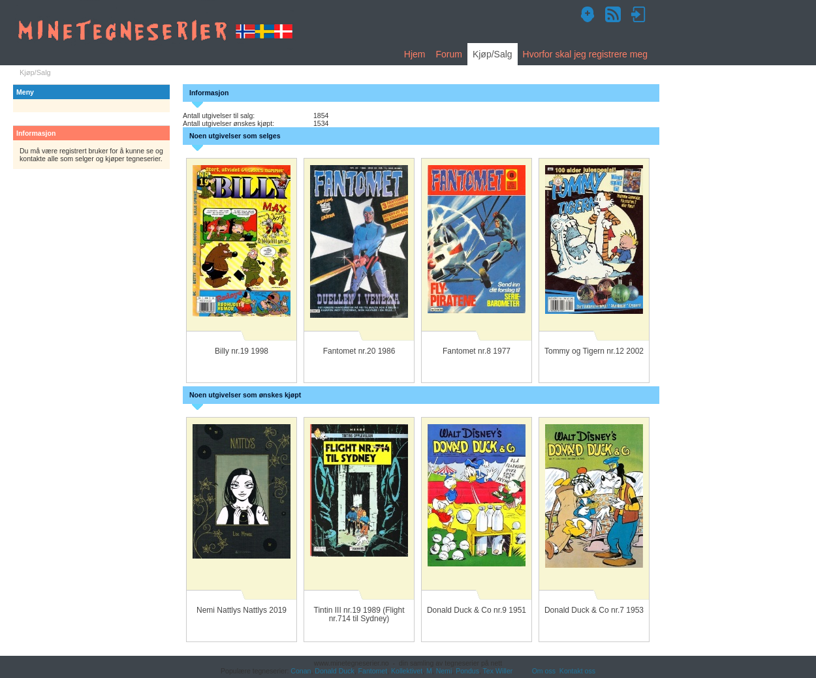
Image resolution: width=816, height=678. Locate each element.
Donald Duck (334, 671)
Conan (300, 671)
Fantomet (373, 671)
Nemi (444, 671)
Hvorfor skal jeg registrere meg (585, 54)
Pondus (467, 671)
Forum (448, 54)
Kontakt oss (577, 671)
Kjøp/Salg (492, 54)
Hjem (415, 54)
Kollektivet (406, 671)
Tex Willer (498, 671)
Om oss (544, 671)
